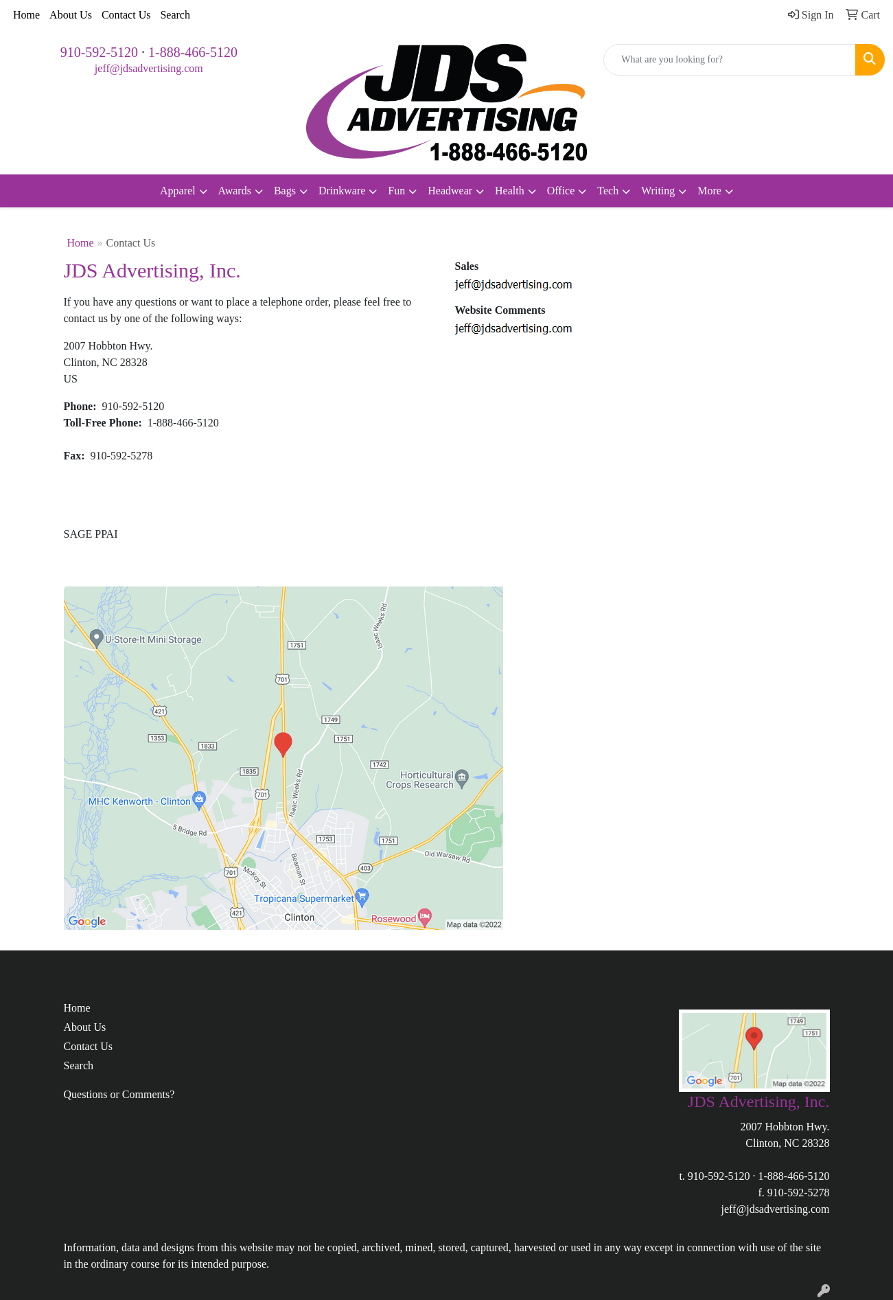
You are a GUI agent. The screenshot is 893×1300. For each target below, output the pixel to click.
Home (26, 15)
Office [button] (561, 190)
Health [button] (509, 190)
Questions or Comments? (119, 1094)
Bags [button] (285, 190)
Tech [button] (607, 190)
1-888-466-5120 (192, 52)
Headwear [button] (450, 190)
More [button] (709, 190)
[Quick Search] (729, 60)
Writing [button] (658, 190)
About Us (70, 15)
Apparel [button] (178, 190)
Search (175, 15)
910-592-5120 (99, 52)
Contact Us (126, 15)
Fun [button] (396, 190)
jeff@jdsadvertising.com (149, 68)
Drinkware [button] (341, 190)
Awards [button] (234, 190)
